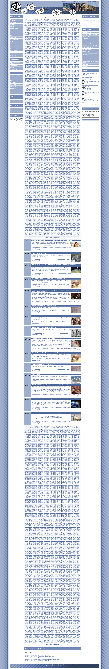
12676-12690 (32, 141)
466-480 (59, 22)
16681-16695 (65, 186)
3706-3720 (64, 51)
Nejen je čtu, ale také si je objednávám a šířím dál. (88, 100)
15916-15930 (76, 177)
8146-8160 (58, 93)
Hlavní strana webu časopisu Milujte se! (16, 109)
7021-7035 (40, 83)
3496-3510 (34, 50)
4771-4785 (58, 61)
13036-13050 (43, 145)
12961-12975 (61, 144)
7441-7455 (46, 87)
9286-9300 (28, 104)
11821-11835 (54, 131)
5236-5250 (28, 66)
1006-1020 (66, 25)
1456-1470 (28, 31)
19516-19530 (76, 218)
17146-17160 (72, 191)
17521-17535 (36, 196)
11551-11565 (32, 129)
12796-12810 (36, 143)
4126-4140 (70, 55)
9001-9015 (76, 101)
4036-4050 (34, 55)
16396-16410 (36, 183)
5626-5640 (76, 69)
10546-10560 (36, 117)
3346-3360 (28, 48)
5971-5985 (52, 73)
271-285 (51, 20)
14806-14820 (28, 166)
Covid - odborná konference (39, 253)
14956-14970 (47, 167)
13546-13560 (72, 150)
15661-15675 (61, 174)
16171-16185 (36, 181)
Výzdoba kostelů (13, 48)
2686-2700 (34, 42)
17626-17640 (32, 197)
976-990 (55, 25)
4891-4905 (52, 62)
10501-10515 (69, 116)
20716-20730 (58, 232)
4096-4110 (58, 55)
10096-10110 (36, 112)
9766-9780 (58, 108)
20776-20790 (32, 233)
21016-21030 (40, 236)
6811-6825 (64, 80)
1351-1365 (40, 29)
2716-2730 (46, 42)
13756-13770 (65, 153)
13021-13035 (36, 145)
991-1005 (60, 25)
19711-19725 (61, 220)
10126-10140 (50, 112)
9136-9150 (76, 102)
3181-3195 (70, 46)
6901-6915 (46, 81)
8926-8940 (46, 101)
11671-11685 (36, 130)
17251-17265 (69, 192)
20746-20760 (72, 232)
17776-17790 (50, 199)
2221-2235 (64, 37)
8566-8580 (64, 97)
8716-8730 (70, 98)
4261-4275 (70, 56)
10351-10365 (50, 115)
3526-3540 (46, 50)
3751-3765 (28, 52)
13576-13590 (32, 151)
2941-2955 (28, 45)
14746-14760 (54, 164)
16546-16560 (54, 185)
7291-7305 (40, 85)
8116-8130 (46, 93)
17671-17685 (54, 197)
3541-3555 (52, 50)
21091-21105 (76, 236)
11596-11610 (54, 129)
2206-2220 (58, 37)
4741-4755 (46, 61)
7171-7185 (46, 84)
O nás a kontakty (13, 50)
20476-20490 (50, 229)
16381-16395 (28, 183)
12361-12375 (43, 137)
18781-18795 (47, 210)
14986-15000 (61, 167)
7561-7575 (40, 88)
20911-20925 (43, 234)
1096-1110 (46, 27)
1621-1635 (40, 32)
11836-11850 (61, 131)
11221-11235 (36, 125)
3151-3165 (58, 46)
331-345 (71, 20)
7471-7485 (58, 87)
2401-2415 (28, 39)
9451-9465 (40, 106)
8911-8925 (40, 101)
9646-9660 (64, 107)
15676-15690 (69, 174)
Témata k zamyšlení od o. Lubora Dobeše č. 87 (44, 327)
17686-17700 (61, 197)
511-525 (73, 22)
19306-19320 (28, 216)
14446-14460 (72, 160)
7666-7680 (28, 89)
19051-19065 (69, 213)
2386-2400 (76, 38)
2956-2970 (34, 45)
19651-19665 (32, 220)
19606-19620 (65, 219)
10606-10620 (65, 117)
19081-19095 (28, 214)
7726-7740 (52, 89)
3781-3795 (40, 52)
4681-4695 (76, 60)
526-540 (78, 22)
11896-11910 (36, 132)
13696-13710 (36, 153)
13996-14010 (72, 155)
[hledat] (90, 23)
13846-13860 (54, 154)
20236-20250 (43, 227)
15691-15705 (76, 174)
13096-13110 (72, 145)
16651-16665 (50, 186)
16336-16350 (61, 182)
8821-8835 (58, 99)
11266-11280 (58, 125)
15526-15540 (50, 173)
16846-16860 (36, 188)
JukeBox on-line (86, 51)
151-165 (68, 19)
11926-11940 (50, 132)
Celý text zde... (47, 244)
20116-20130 (40, 225)
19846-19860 (72, 222)
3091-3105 (34, 46)
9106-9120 (64, 102)
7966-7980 (40, 92)
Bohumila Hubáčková (39, 321)
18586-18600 (61, 208)
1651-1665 (52, 32)
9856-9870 (40, 109)
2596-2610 (52, 41)
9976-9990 (33, 111)
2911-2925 (70, 43)
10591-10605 (58, 117)
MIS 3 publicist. (13, 84)
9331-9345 (46, 104)
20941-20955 (58, 234)
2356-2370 (64, 38)
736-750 (34, 24)
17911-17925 (61, 200)
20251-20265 (50, 227)
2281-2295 (34, 38)
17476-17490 (69, 195)
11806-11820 (47, 131)
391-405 (34, 22)
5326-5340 (64, 66)
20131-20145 (47, 225)
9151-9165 (28, 103)
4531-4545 (70, 59)
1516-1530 (52, 31)
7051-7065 (52, 83)
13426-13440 (69, 149)
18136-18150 (61, 202)
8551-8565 (58, 97)
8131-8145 (52, 93)
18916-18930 (58, 211)
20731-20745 (65, 232)
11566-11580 (40, 129)
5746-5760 (70, 70)
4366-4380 (58, 57)
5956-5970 (46, 73)
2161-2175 (40, 37)
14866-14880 (58, 166)
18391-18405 (76, 205)
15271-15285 (36, 171)
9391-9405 (70, 104)
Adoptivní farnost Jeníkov (88, 57)
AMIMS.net (65, 1)
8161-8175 (64, 93)
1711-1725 (76, 32)
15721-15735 (36, 176)
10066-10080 (76, 111)
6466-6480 (34, 78)
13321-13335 (72, 148)
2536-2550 (28, 41)
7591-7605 (52, 88)
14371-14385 (36, 160)
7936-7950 (28, 92)
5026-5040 (52, 64)
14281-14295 (47, 159)
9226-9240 (58, 103)
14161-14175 (43, 158)
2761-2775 (64, 42)
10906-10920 (47, 121)
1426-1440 (70, 29)
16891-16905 (58, 188)
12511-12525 (61, 139)
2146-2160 (34, 37)
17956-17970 (28, 201)
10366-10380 (58, 115)
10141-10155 (58, 112)
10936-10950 (61, 121)
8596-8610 (76, 97)
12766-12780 (76, 141)
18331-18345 (47, 205)
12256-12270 (47, 136)
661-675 (66, 23)
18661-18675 (43, 209)
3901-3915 (34, 53)
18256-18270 (65, 204)
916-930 (36, 25)
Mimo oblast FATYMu (14, 46)
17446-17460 (54, 195)
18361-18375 (61, 205)
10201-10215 (32, 113)
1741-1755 (34, 33)
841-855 (68, 24)
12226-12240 (32, 136)
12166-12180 (58, 135)
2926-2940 (76, 43)
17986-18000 (43, 201)
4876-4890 (46, 62)
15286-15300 (43, 171)
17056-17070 (28, 191)
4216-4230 (52, 56)
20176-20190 (69, 225)
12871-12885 (72, 143)
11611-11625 (61, 129)
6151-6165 (70, 74)
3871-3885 (76, 52)
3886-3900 (28, 53)
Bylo (11, 31)
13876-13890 (69, 154)
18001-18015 (50, 201)
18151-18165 (69, 202)
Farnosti (12, 26)
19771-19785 (36, 222)
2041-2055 (46, 36)
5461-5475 (64, 67)
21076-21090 (69, 236)
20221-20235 (36, 227)
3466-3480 (76, 48)
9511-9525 (64, 106)
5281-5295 (46, 66)
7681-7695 (34, 89)
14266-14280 (40, 159)
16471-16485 (72, 183)
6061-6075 (34, 74)
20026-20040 (50, 224)
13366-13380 (40, 149)
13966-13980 (58, 155)
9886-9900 (52, 109)
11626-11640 (69, 129)
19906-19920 (47, 223)
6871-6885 (34, 81)
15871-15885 (54, 177)
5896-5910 (76, 71)
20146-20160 (54, 225)
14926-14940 (32, 167)
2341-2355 (58, 38)
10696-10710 (54, 118)
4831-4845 (28, 62)
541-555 (27, 23)
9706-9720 (34, 108)
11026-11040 (50, 122)
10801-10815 (50, 120)
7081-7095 (64, 83)
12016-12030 (40, 134)
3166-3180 (64, 46)
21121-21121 (56, 237)
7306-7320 (46, 85)
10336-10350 (43, 115)
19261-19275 (61, 215)
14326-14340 (69, 159)
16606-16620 (28, 186)
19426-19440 (32, 218)
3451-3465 (70, 48)
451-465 (54, 22)
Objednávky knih (13, 69)
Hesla (11, 35)
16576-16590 (69, 185)
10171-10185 (72, 112)
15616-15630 (40, 174)
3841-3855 (64, 52)
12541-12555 (76, 139)
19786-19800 (43, 222)
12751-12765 (69, 141)
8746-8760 (28, 99)
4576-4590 (34, 60)
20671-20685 (36, 232)
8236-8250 (40, 94)
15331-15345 (65, 171)
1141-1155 (64, 27)
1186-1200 (28, 28)
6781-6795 (52, 80)
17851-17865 (32, 200)
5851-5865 (58, 71)
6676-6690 (64, 79)
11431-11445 (28, 127)
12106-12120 (28, 135)
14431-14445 (65, 160)
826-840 (63, 24)
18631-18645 (28, 209)
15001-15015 (69, 167)
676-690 (71, 23)
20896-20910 (36, 234)
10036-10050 (62, 111)
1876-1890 (34, 34)
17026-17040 (69, 190)
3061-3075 (76, 45)
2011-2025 (34, 36)
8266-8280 (52, 94)
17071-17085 (36, 191)
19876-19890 (32, 223)
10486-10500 (61, 116)
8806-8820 (52, 99)
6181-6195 (28, 75)
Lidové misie (13, 37)
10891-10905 (40, 121)
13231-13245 (28, 148)
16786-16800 (61, 187)
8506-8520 (40, 97)
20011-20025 (43, 224)
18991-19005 (40, 213)
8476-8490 (28, 97)
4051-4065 (40, 55)
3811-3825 (52, 52)
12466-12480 (40, 139)
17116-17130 (58, 191)
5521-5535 (34, 69)
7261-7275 (28, 85)
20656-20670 (28, 232)
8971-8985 (64, 101)
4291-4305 (28, 57)
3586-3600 (70, 50)
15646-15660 (54, 174)
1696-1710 (70, 32)
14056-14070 (47, 157)
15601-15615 (32, 174)
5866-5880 (64, 71)
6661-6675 (58, 79)
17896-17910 (54, 200)
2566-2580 (40, 41)
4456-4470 (40, 59)
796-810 (54, 24)
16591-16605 (76, 185)
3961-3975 (58, 53)
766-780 (44, 24)
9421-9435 (28, 106)
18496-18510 (72, 206)
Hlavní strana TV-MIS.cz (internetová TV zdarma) (15, 76)
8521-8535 (46, 97)
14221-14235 (72, 158)
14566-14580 (76, 162)
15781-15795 (65, 176)
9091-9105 (58, 102)
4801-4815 (70, 61)
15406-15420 (47, 172)
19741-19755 (76, 220)
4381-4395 (64, 57)
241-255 (41, 20)
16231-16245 (65, 181)
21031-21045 (47, 236)
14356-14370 (28, 160)
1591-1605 (28, 32)
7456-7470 (52, 87)
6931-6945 (58, 81)
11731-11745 (65, 130)
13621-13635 (54, 151)
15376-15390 (32, 172)
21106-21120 (48, 237)
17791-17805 (58, 199)
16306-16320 (47, 182)
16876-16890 (50, 188)
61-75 (41, 19)
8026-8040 (64, 92)
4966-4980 (28, 64)
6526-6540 (58, 78)
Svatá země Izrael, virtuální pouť (90, 45)
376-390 (29, 22)
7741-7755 (58, 89)
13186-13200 (61, 146)
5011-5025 (46, 64)
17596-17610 (72, 196)
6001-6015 (64, 73)
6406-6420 (64, 76)
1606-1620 (34, 32)
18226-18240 (50, 204)
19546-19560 (36, 219)
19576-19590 (50, 219)
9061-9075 (46, 102)
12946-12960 (54, 144)
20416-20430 (76, 228)
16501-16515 (32, 185)
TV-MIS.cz (83, 1)
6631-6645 (46, 79)
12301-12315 (69, 136)
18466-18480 (58, 206)
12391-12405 (58, 137)
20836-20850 (61, 233)
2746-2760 (58, 42)
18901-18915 (50, 211)
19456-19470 (47, 218)
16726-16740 (32, 187)
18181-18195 (28, 204)
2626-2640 (64, 41)
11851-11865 (69, 131)
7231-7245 (70, 84)
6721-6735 (28, 80)
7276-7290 (34, 85)
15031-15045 (28, 168)
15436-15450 (61, 172)
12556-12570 (28, 140)
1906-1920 (46, 34)
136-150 (63, 19)
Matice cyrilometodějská (88, 47)
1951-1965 (64, 34)
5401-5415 (40, 67)
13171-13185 (54, 146)
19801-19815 (50, 222)
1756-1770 (40, 33)
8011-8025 (58, 92)
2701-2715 (40, 42)
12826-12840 (50, 143)
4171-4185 (34, 56)
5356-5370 (76, 66)
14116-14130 (76, 157)
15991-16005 (58, 178)
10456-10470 (47, 116)
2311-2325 (46, 38)
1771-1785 (46, 33)
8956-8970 (58, 101)
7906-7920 (70, 90)
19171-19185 (72, 214)
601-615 (46, 23)
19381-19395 (65, 216)
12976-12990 (69, 144)
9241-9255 (64, 103)
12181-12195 (65, 135)
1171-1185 (77, 27)
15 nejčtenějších (13, 55)
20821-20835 (54, 233)
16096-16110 (54, 180)
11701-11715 (50, 130)
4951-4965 (76, 62)
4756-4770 (52, 61)
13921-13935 (36, 155)
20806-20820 (47, 233)
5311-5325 (58, 66)
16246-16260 (72, 181)
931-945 (41, 25)
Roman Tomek (38, 247)
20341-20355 (40, 228)
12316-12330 (76, 136)
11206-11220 (28, 125)
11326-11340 (32, 126)
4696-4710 (28, 61)
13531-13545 (65, 150)
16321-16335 (54, 182)
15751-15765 (50, 176)
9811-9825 (76, 108)
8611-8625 (28, 98)
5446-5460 (58, 67)
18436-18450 (43, 206)
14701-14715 (32, 164)
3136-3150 (52, 46)
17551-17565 (50, 196)
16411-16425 (43, 183)
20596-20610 (54, 230)
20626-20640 (69, 230)
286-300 (56, 20)
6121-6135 (58, 74)
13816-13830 (40, 154)
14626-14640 (50, 163)
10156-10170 (65, 112)
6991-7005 (28, 83)
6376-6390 (52, 76)
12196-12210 (72, 135)
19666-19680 (40, 220)
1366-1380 (46, 29)
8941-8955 (52, 101)
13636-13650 (61, 151)
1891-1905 (40, 34)
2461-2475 (52, 39)
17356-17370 (65, 194)
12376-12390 (50, 137)
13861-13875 (61, 154)
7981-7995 (46, 92)
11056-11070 (65, 122)
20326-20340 (32, 228)
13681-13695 (28, 153)
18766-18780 (40, 210)
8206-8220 (28, 94)
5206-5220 (70, 65)
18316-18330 (40, 205)
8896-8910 (34, 101)
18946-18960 (72, 211)
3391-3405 (46, 48)
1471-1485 (34, 31)
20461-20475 (43, 229)
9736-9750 (46, 108)
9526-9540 (70, 106)
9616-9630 (52, 107)
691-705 (76, 23)
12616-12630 (58, 140)
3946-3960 (52, 53)
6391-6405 (58, 76)
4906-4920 (58, 62)
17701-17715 (69, 197)
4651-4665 (64, 60)
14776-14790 (69, 164)
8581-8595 (70, 97)
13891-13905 (76, 154)
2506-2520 (70, 39)
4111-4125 (64, 55)
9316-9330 (40, 104)
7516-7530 (76, 87)
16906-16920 (65, 188)
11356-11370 (47, 126)
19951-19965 (69, 223)
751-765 (39, 24)
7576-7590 (46, 88)
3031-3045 (64, 45)
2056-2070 (52, 36)
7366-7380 (70, 85)
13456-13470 (28, 150)
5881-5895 (70, 71)
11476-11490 (50, 127)
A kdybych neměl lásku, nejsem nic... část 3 (43, 338)
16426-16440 (50, 183)
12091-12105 (76, 134)
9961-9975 (27, 111)
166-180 (73, 19)
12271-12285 (54, 136)
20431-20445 (28, 229)
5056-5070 (64, 64)
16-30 (30, 19)
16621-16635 (36, 186)
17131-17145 (65, 191)
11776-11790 (32, 131)
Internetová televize (87, 41)
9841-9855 (34, 109)
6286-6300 (70, 75)
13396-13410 (54, 149)
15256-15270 (28, 171)
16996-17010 (54, 190)
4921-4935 (64, 62)
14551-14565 (69, 162)
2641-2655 (70, 41)
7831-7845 (40, 90)
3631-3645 (34, 51)
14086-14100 (61, 157)
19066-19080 (76, 213)
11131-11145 (47, 123)
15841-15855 (40, 177)
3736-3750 (76, 51)
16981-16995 (47, 190)
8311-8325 (70, 94)
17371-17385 (72, 194)
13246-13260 (36, 148)
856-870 (73, 24)
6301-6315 (76, 75)
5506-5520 (28, 69)
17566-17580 (58, 196)
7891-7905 (64, 90)
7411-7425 (34, 87)
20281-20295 (65, 227)
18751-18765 (32, 210)
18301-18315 (32, 205)
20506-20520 (65, 229)
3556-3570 (58, 50)
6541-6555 (64, 78)
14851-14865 (50, 166)
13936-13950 (43, 155)
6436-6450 (76, 76)
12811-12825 (43, 143)
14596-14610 (36, 163)
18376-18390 (69, 205)
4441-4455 (34, 59)
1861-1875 (28, 34)
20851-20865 (69, 233)
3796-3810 (46, 52)
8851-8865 (70, 99)
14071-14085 (54, 157)
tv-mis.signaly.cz (19, 119)
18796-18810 (54, 210)
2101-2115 (70, 36)
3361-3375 (34, 48)
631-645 (56, 23)
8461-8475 (76, 95)
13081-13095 (65, 145)
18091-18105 (40, 202)
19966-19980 (76, 223)
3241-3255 (40, 47)
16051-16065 (32, 180)
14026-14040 (32, 157)
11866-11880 (76, 131)
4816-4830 (76, 61)
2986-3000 (46, 45)
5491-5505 (76, 67)
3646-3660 (40, 51)
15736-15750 (43, 176)
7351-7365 (64, 85)
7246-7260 (76, 84)
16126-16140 (69, 180)
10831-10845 (65, 120)
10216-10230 (40, 113)
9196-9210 (46, 103)
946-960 (46, 25)
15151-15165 (32, 169)
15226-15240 (69, 169)
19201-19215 (32, 215)
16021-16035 (72, 178)
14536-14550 (61, 162)
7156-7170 (40, 84)
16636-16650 (43, 186)
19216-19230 (40, 215)
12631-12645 (65, 140)
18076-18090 (32, 202)
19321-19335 (36, 216)
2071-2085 (58, 36)
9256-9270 (70, 103)
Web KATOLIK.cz (86, 36)
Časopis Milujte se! (87, 32)
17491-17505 (76, 195)
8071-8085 (28, 93)
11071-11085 (72, 122)
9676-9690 (76, 107)
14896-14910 (72, 166)
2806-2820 (28, 43)
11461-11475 (43, 127)
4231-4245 (58, 56)
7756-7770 (64, 89)
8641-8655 (40, 98)
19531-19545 (28, 219)
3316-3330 (70, 47)
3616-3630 (28, 51)
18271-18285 (72, 204)
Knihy (11, 43)
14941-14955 (40, 167)
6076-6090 (40, 74)
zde (18, 118)
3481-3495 (28, 50)
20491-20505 (58, 229)
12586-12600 (43, 140)
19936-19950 (61, 223)
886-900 (26, 25)
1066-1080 (34, 27)
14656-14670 (65, 163)
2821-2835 (34, 43)
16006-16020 (65, 178)
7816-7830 (34, 90)
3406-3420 (52, 48)
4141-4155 (76, 55)
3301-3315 (64, 47)
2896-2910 (64, 43)
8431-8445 (64, 95)
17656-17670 (47, 197)
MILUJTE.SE (92, 1)
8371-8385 (40, 95)
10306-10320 (28, 115)
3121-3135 (46, 46)
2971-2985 (40, 45)
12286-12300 (61, 136)
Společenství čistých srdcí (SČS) (90, 34)
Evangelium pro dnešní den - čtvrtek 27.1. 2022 (44, 364)
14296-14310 (54, 159)
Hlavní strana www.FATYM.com (14, 20)
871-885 (78, 24)
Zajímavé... (12, 45)
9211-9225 (52, 103)
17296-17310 (36, 194)
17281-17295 (28, 194)
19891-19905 (40, 223)
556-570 (32, 23)
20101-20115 (32, 225)
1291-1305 (70, 28)
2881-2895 (58, 43)
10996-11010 (36, 122)
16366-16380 (76, 182)
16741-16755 (40, 187)
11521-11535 (72, 127)
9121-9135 (70, 102)
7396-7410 (28, 87)
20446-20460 (36, 229)
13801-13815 (32, 154)
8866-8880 (76, 99)
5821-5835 (46, 71)
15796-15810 (72, 176)
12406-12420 (65, 137)
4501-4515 (58, 59)
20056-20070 (65, 224)
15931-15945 (28, 178)
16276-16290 (32, 182)
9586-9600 (40, 107)
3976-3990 (64, 53)
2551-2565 (34, 41)
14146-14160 (36, 158)
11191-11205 (76, 123)
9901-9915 (58, 109)
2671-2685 (28, 42)
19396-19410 (72, 216)
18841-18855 (76, 210)
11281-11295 (65, 125)
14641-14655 (58, 163)
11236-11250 (43, 125)
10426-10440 (32, 116)
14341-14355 (76, 159)
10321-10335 (36, 115)
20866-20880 (76, 233)
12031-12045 (47, 134)
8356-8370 (34, 95)
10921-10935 (54, 121)
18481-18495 (65, 206)
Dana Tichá (37, 259)
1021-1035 (72, 25)
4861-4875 (40, 62)
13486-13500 (43, 150)
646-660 (61, 23)
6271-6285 (64, 75)
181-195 (78, 19)
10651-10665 (32, 118)
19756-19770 (28, 222)
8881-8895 (28, 101)
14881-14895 (65, 166)
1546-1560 (64, 31)
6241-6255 (52, 75)
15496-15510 (36, 173)
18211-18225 (43, 204)
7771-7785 (70, 89)
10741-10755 (76, 118)
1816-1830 (64, 33)
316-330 (66, 20)
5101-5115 (28, 65)
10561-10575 (43, 117)
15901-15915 (69, 177)
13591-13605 (40, 151)
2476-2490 (58, 39)
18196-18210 (36, 204)
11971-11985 (72, 132)
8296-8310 (64, 94)
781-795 (49, 24)
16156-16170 (28, 181)
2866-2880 (52, 43)
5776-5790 (28, 71)
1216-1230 (40, 28)
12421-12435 (72, 137)
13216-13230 (76, 146)
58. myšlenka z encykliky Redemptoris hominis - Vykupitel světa (48, 352)
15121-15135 (72, 168)
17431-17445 (47, 195)
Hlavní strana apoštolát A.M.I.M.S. (15, 63)
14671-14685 (72, 163)
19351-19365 (50, 216)
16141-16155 (76, 180)
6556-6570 (70, 78)
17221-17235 (54, 192)
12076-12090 (69, 134)
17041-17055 (76, 190)
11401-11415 (69, 126)
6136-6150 (64, 74)
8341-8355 (28, 95)
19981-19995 (28, 224)
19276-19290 (69, 215)
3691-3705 (58, 51)
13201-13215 (69, 146)
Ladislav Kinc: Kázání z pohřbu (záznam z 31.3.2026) (37, 655)
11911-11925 (43, 132)
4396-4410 (70, 57)
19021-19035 (54, 213)
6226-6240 (46, 75)
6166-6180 (76, 74)
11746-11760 (72, 130)
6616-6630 (40, 79)
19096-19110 (36, 214)
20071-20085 (72, 224)
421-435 (44, 22)
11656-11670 (28, 130)
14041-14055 (40, 157)
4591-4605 (40, 60)
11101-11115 (32, 123)
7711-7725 (46, 89)
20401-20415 (69, 228)
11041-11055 (58, 122)
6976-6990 (76, 81)
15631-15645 (47, 174)
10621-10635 (72, 117)
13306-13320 (65, 148)
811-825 (59, 24)
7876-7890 (58, 90)
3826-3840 (58, 52)
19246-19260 (54, 215)
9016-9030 (28, 102)
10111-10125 (43, 112)
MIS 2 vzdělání (13, 82)
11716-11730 (58, 130)
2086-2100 (64, 36)
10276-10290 (69, 113)
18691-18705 (58, 209)
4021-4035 (28, 55)
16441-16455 (58, 183)
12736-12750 (61, 141)
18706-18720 (65, 209)
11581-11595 (47, 129)
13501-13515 (50, 150)
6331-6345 (34, 76)
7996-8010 (52, 92)
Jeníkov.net (85, 56)
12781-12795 (28, 143)
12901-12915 (32, 144)
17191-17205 (40, 192)
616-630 (51, 23)
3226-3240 (34, 47)
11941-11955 (58, 132)
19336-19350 (43, 216)
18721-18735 (72, 209)
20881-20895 (28, 234)
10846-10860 (72, 120)
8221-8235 (34, 94)
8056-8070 (76, 92)
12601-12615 (50, 140)
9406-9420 (76, 104)
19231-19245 (47, 215)
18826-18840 (69, 210)
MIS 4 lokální (13, 86)
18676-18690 (50, 209)
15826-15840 (32, 177)
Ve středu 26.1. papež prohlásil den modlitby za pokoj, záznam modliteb (50, 413)
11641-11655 (76, 129)
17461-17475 (61, 195)
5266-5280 (40, 66)
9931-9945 (70, 109)
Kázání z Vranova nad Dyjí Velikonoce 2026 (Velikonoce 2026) (39, 656)
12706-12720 (47, 141)
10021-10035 (54, 111)
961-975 (51, 25)
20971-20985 (72, 234)
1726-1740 (28, 33)
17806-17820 (65, 199)
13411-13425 (61, 149)
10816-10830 (58, 120)
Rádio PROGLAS (86, 40)
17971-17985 (36, 201)
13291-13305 (58, 148)
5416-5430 (46, 67)
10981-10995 (28, 122)
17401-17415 (32, 195)
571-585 (36, 23)
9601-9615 (46, 107)
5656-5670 (34, 70)
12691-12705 (40, 141)
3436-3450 (64, 48)
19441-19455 (40, 218)
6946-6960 (64, 81)
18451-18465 (50, 206)
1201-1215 (34, 28)
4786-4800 (64, 61)
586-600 (41, 23)
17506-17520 (28, 196)
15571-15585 (72, 173)
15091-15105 (58, 168)
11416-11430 (76, 126)
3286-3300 (58, 47)
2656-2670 (76, 41)
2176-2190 (46, 37)
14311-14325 (61, 159)
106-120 (53, 19)
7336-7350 (58, 85)
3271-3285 (52, 47)
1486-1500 (40, 31)
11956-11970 (65, 132)
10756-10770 (28, 120)
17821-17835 (72, 199)
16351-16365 (69, 182)
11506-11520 (65, 127)
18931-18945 (65, 211)
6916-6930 (52, 81)
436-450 (49, 22)
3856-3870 (70, 52)
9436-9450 (34, 106)
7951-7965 (34, 92)
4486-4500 (52, 59)
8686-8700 (58, 98)
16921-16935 (72, 188)
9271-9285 (76, 103)
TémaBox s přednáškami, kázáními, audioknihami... (90, 54)
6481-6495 (40, 78)
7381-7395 (76, 85)
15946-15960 (36, 178)
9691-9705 (28, 108)
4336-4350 (46, 57)
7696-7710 (40, 89)
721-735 (29, 24)
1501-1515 (46, 31)
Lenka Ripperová (38, 333)
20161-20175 (61, 225)
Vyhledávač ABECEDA (87, 64)
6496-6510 (46, 78)
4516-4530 (64, 59)
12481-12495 (47, 139)
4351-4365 (52, 57)
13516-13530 (58, 150)
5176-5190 (58, 65)
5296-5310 (52, 66)
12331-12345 (28, 137)
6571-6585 (76, 78)
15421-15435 (54, 172)
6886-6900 (40, 81)
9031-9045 (34, 102)
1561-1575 (70, 31)
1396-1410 (58, 29)
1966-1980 (70, 34)
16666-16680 (58, 186)
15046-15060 (36, 168)
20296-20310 (72, 227)
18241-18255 (58, 204)
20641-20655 (76, 230)
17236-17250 (61, 192)
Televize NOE (85, 38)
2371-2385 (70, 38)
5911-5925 (28, 73)
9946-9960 (76, 109)
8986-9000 (70, 101)
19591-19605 (58, 219)
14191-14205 (58, 158)
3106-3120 (40, 46)
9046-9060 (40, 102)
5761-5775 (76, 70)
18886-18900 (43, 211)
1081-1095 (40, 27)
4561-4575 (28, 60)
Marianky (12, 41)
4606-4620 (46, 60)
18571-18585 (54, 208)
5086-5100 (76, 64)
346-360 (76, 20)
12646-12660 (72, 140)
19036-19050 (61, 213)
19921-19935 (54, 223)
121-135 (58, 19)
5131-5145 (40, 65)
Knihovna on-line (13, 65)
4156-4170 (28, 56)
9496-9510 (58, 106)
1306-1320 (76, 28)
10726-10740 (69, 118)
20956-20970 (65, 234)
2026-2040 (40, 36)
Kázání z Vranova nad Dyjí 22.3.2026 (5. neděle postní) (37, 660)
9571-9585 (34, 107)
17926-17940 (69, 200)
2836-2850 (40, 43)
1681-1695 (64, 32)
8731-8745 (76, 98)
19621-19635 (72, 219)
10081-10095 (28, 112)
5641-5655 (28, 70)
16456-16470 (65, 183)
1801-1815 (58, 33)
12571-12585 (36, 140)
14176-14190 (50, 158)
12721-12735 (54, 141)
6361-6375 (46, 76)
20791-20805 (40, 233)
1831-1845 (70, 33)
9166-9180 (34, 103)
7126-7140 (28, 84)
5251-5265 (34, 66)
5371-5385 (28, 67)
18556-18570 (47, 208)
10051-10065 (69, 111)
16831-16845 (28, 188)
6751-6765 (40, 80)
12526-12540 (69, 139)
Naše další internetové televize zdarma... (15, 92)
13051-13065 (50, 145)
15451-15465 (69, 172)
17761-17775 (43, 199)
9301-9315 (34, 104)
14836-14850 (43, 166)
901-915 (31, 25)
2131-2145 (28, 37)
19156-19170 (65, 214)
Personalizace (13, 53)
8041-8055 (70, 92)
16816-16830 (76, 187)
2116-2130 (76, 36)
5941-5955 (40, 73)
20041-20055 (58, 224)
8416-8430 (58, 95)
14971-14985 (54, 167)
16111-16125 (61, 180)
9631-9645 (58, 107)
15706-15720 (28, 176)
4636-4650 (58, 60)
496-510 (68, 22)
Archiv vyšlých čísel (14, 111)
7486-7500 (64, 87)
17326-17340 (50, 194)
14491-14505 (40, 162)
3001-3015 (52, 45)
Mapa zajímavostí (14, 39)
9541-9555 (76, 106)
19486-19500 (61, 218)
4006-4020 (76, 53)
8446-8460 (70, 95)
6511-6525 (52, 78)
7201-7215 (58, 84)
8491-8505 (34, 97)
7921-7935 (76, 90)
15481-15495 (28, 173)
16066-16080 (40, 180)
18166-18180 (76, 202)
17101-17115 (50, 191)
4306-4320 (34, 57)
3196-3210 (76, 46)
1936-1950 (58, 34)
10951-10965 (69, 121)
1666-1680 (58, 32)
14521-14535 (54, 162)
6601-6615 (34, 79)
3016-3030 (58, 45)
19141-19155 (58, 214)
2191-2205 (52, 37)
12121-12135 (36, 135)
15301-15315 (50, 171)
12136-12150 (43, 135)
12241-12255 (40, 136)
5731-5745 (64, 70)
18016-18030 (58, 201)
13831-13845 (47, 154)
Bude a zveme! (13, 22)
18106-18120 (47, 202)
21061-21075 (61, 236)
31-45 (33, 19)
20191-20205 (76, 225)
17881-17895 (47, 200)
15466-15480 (76, 172)
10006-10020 (47, 111)
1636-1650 (46, 32)
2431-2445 (40, 39)
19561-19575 (43, 219)
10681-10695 (47, 118)
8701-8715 (64, 98)
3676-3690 (52, 51)
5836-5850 (52, 71)
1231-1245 (46, 28)
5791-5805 (34, 71)
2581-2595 (46, 41)
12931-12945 (47, 144)
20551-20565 (32, 230)
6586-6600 (28, 79)
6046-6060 (28, 74)
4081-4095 (52, 55)
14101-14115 (69, 157)
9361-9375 (58, 104)
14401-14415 (50, 160)
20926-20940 (50, 234)
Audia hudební (13, 88)
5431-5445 (52, 67)
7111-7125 (76, 83)
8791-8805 (46, 99)
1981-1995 (76, 34)
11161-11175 (61, 123)
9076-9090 (52, 102)
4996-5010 (40, 64)
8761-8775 (34, 99)
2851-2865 (46, 43)
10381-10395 (65, 115)
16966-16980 (40, 190)
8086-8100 (34, 93)
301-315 (61, 20)
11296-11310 (72, 125)
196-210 (27, 20)
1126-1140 (58, 27)
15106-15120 (65, 168)
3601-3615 (76, 50)
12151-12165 (50, 135)
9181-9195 (40, 103)
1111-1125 (52, 27)
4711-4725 (34, 61)
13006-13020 (28, 145)
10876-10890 (32, 121)
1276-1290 (64, 28)
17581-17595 (65, 196)
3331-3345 (76, 47)
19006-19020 (47, 213)
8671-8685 (52, 98)
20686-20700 (43, 232)
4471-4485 (46, 59)
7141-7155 (34, 84)
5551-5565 (46, 69)
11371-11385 (54, 126)
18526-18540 (32, 208)
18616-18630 (76, 208)
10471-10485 (54, 116)
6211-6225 (40, 75)
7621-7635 (64, 88)
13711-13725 (43, 153)
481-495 (63, 22)
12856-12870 (65, 143)
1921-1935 (52, 34)
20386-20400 (61, 228)
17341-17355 (58, 194)
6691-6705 (70, 79)
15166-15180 (40, 169)
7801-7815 (28, 90)
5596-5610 (64, 69)
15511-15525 (43, 173)
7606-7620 (58, 88)
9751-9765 (52, 108)
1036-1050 (78, 25)
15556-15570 (65, 173)
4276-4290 (76, 56)
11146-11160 (54, 123)
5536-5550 (40, 69)
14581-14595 (28, 163)
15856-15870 (47, 177)
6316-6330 (28, 76)
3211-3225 (28, 47)
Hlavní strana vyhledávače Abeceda (16, 102)
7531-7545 (28, 88)
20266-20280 (58, 227)
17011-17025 (61, 190)
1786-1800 (52, 33)
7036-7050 (46, 83)
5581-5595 (58, 69)
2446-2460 (46, 39)
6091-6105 (46, 74)
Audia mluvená (13, 90)
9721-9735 (40, 108)
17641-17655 (40, 197)
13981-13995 (65, 155)
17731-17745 (28, 199)
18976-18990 (32, 213)
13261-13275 (43, 148)
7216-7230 (64, 84)
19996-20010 (36, 224)
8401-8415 (52, 95)
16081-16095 (47, 180)
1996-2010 (28, 36)
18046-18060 (72, 201)
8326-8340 (76, 94)
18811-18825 (61, 210)
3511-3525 (40, 50)
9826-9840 (28, 109)
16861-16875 (43, 188)
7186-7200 (52, 84)
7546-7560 (34, 88)
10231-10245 (47, 113)
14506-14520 (47, 162)
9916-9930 (64, 109)
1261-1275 (58, 28)
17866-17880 (40, 200)
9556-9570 (28, 107)
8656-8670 (46, 98)
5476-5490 (70, 67)
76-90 (44, 19)
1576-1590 (76, 31)
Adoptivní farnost (14, 28)
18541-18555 (40, 208)
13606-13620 (47, 151)
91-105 (48, 19)
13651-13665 (69, 151)
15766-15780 (58, 176)
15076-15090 (50, 168)
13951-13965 (50, 155)
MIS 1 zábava (13, 80)
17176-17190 (32, 192)
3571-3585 (64, 50)
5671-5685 (40, 70)
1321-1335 (28, 29)
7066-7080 (58, 83)
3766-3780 (34, 52)
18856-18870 (28, 211)
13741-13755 (58, 153)
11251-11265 (50, 125)
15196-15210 (54, 169)
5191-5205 (64, 65)
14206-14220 (65, 158)
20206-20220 (28, 227)
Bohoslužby (12, 24)
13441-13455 (76, 149)
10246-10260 (54, 113)
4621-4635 (52, 60)
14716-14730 (40, 164)
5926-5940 (34, 73)
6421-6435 (70, 76)
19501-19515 (69, 218)
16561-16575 (61, 185)
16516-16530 (40, 185)
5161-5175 (52, 65)
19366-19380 (58, 216)
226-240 (36, 20)
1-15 (27, 19)
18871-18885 (36, 211)
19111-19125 (43, 214)
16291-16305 (40, 182)
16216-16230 (58, 181)
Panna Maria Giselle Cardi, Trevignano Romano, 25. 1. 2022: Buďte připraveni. (52, 240)
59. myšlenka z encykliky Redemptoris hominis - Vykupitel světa (48, 278)
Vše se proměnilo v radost (38, 374)
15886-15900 (61, 177)
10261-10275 (61, 113)
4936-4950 (70, 62)
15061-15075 (43, 168)
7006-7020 (34, 83)
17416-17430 (40, 195)
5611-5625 (70, 69)
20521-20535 (72, 229)
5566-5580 (52, 69)
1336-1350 (34, 29)
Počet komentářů (63, 247)
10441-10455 (40, 116)
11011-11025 (43, 122)
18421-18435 (36, 206)
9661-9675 (70, 107)
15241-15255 (76, 169)
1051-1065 (28, 27)
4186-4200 (40, 56)
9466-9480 (46, 106)
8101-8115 (40, 93)
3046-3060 (70, 45)
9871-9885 (46, 109)
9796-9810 (70, 108)
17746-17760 (36, 199)
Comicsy (12, 67)
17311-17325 (43, 194)
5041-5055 (58, 64)
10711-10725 (61, 118)
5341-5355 (70, 66)
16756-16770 (47, 187)
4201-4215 (46, 56)
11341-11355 (40, 126)
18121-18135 (54, 202)
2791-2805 (76, 42)
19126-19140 (50, 214)
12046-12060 (54, 134)
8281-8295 (58, 94)
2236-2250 (70, 37)
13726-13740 (50, 153)
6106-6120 (52, 74)
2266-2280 (28, 38)
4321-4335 (40, 57)
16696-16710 (72, 186)
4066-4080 (46, 55)
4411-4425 (76, 57)
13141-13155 (40, 146)
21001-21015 (32, 236)
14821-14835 (36, 166)
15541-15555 (58, 173)
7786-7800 (76, 89)
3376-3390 (40, 48)
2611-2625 (58, 41)
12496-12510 (54, 139)
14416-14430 (58, 160)
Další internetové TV (87, 43)
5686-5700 (46, 70)
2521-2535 (76, 39)
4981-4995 (34, 64)
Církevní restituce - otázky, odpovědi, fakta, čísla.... (91, 62)
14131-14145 (28, 158)
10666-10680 (40, 118)
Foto (11, 33)
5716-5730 (58, 70)
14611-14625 (43, 163)
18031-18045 (65, 201)
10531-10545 (28, 117)
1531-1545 (58, 31)
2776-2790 (70, 42)
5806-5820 (40, 71)
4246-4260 (64, 56)
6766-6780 (46, 80)
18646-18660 (36, 209)
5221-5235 (76, 65)
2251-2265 (76, 37)
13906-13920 (28, 155)
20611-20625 (61, 230)
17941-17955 (76, 200)
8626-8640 (34, 98)
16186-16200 (43, 181)
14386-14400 (43, 160)
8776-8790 (40, 99)
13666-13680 (76, 151)
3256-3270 (46, 47)
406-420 (39, 22)
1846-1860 (76, 33)
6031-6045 (76, 73)
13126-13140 (32, 146)
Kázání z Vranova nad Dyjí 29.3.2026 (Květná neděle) (37, 657)
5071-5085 (70, 64)
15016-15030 (76, 167)
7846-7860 (46, 90)
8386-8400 (46, 95)
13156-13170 (47, 146)
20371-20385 (54, 228)
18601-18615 (69, 208)
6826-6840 (70, 80)
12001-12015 (32, 134)
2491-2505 (64, 39)
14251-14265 (32, 159)
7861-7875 (52, 90)
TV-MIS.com (74, 1)
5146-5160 (46, 65)
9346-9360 (52, 104)
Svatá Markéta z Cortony (38, 316)
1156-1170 (71, 27)
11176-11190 (69, 123)
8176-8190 (70, 93)
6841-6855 (76, 80)
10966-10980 (76, 121)
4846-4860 (34, 62)
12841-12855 (58, 143)
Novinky (12, 78)
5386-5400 (34, 67)
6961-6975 (70, 81)
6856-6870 (28, 81)
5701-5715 (52, 70)
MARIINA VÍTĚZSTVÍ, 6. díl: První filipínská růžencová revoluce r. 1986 (50, 384)
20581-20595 (47, 230)
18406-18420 (28, 206)
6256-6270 (58, 75)
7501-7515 (70, 87)
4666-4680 (70, 60)
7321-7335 (52, 85)
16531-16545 (47, 185)
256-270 (46, 20)
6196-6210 (34, 75)
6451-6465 (28, 78)
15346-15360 (72, 171)
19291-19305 (76, 215)
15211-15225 (61, 169)
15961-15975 (43, 178)
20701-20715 (50, 232)
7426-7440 (40, 87)
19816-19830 (58, 222)
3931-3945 (46, 53)
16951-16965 (32, 190)
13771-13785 (72, 153)
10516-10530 (76, 116)
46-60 (37, 19)
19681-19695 (47, 220)
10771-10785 (36, 120)
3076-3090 (28, 46)
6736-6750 (34, 80)
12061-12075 (61, 134)
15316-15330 (58, 171)
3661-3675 (46, 51)
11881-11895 (28, 132)
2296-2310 (40, 38)
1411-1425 (64, 29)
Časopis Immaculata (87, 49)
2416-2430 (34, 39)
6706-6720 (76, 79)
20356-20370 (47, 228)
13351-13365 (32, 149)
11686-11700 (43, 130)
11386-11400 (61, 126)
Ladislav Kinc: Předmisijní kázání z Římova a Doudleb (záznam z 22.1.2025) (42, 659)
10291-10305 (76, 113)
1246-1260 (52, 28)
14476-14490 (32, 162)
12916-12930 (40, 144)
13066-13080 (58, 145)
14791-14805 (76, 164)
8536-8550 (52, 97)
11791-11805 (40, 131)
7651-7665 (76, 88)
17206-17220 (47, 192)
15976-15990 (50, 178)
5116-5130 (34, 65)
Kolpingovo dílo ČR (87, 59)
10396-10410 (72, 115)
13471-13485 (36, 150)
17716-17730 (76, 197)
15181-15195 (47, 169)
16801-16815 (69, 187)
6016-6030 (70, 73)
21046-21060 (54, 236)
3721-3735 (70, 51)
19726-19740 (69, 220)
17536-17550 (43, 196)
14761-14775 (61, 164)
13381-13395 (47, 149)
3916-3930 (40, 53)
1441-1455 (76, 29)
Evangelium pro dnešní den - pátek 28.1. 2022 (44, 305)
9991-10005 (40, 111)
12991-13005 (76, 144)
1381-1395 (52, 29)
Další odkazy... (86, 66)
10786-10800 (43, 120)
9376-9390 (64, 104)
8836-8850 (64, 99)
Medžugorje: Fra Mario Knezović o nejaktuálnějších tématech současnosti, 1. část (53, 399)
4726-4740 (40, 61)
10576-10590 (50, 117)
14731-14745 (47, 164)
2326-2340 (52, 38)
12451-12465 (32, 139)
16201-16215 (50, 181)
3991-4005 (70, 53)
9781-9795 (64, 108)
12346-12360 (36, 137)
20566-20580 (40, 230)
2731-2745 (52, 42)
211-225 (32, 20)
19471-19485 (54, 218)
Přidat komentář (71, 301)
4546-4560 (76, 59)
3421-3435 (58, 48)
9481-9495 (52, 106)
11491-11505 (58, 127)
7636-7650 (70, 88)
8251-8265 (46, 94)
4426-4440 (28, 59)
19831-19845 (65, 222)
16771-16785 (54, 187)
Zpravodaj (12, 30)
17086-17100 (43, 191)
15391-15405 (40, 172)
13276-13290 (50, 148)
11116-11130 (40, 123)
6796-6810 (58, 80)
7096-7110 (70, 83)
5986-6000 (58, 73)
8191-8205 (76, 93)
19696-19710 (54, 220)
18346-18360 (54, 205)
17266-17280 (76, 192)
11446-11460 (36, 127)
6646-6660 (52, 79)
